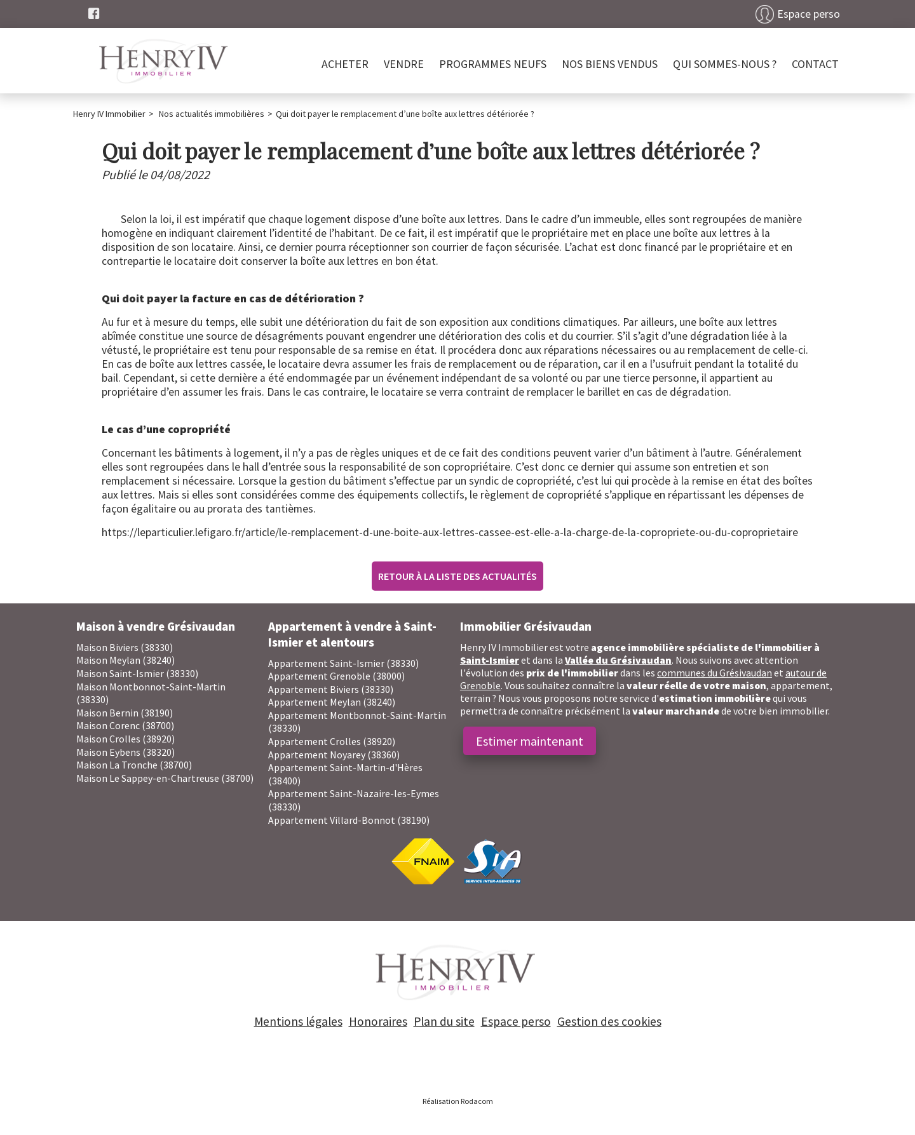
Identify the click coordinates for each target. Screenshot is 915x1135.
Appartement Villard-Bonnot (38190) (349, 820)
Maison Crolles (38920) (125, 738)
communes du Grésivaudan (714, 672)
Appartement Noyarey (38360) (334, 754)
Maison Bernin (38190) (124, 712)
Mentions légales (298, 1021)
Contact (815, 64)
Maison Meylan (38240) (125, 660)
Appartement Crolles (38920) (331, 741)
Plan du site (444, 1021)
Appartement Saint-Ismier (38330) (343, 663)
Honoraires (378, 1021)
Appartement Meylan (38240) (331, 701)
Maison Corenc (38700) (125, 725)
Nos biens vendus (610, 64)
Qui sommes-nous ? (724, 64)
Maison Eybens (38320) (125, 752)
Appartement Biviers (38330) (330, 689)
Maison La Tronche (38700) (134, 764)
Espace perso (808, 14)
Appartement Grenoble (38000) (336, 675)
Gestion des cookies (609, 1021)
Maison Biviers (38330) (124, 647)
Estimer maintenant (529, 741)
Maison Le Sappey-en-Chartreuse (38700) (165, 778)
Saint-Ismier (489, 660)
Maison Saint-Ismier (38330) (137, 673)
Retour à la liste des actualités (457, 576)
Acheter (345, 64)
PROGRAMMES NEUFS (492, 64)
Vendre (404, 64)
